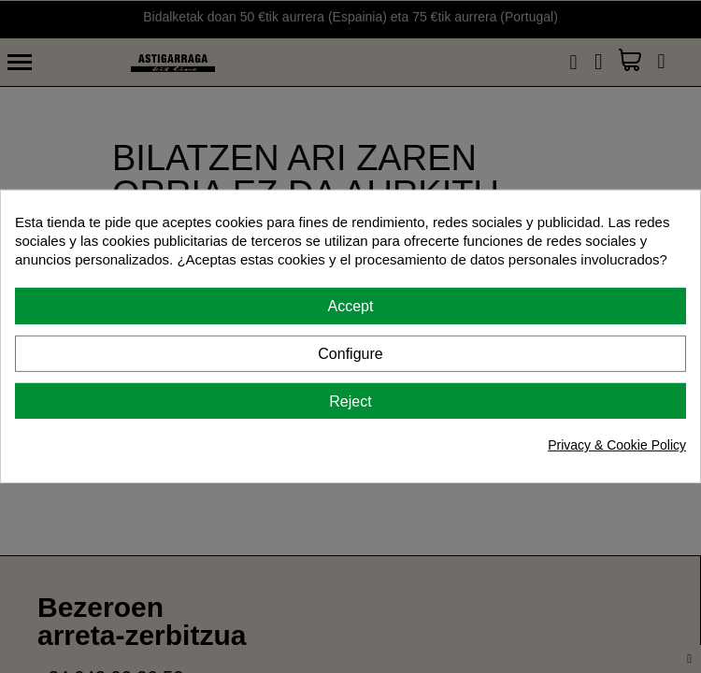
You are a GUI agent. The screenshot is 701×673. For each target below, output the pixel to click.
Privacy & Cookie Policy (617, 444)
